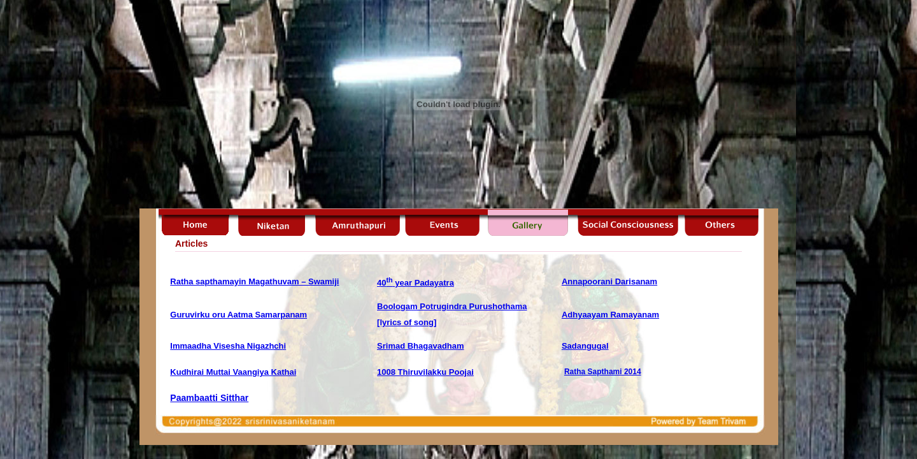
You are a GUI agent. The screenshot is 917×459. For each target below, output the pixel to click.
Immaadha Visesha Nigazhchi (228, 346)
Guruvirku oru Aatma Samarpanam (238, 314)
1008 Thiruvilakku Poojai (425, 372)
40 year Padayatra (415, 283)
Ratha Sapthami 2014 (602, 371)
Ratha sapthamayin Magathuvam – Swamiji (254, 281)
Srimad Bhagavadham (420, 346)
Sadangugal (585, 346)
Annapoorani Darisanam (609, 281)
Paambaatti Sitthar (209, 398)
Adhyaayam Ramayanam (610, 314)
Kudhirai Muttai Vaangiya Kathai (233, 372)
